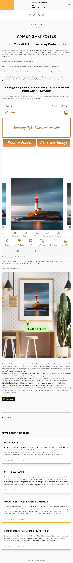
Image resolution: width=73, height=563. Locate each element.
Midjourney (41, 50)
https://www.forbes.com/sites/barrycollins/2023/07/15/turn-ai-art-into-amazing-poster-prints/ (30, 66)
